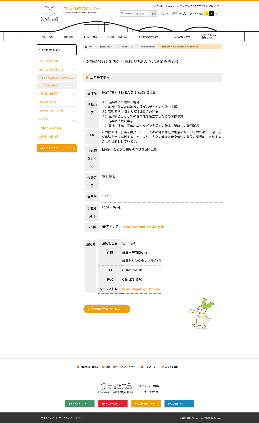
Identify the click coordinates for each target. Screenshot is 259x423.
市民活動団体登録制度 (147, 47)
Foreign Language (165, 6)
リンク (82, 417)
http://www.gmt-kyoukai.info (143, 227)
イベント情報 (90, 36)
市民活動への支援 (127, 47)
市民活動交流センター (81, 8)
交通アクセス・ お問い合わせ (209, 37)
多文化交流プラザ (181, 36)
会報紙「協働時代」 (50, 136)
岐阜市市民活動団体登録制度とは (57, 77)
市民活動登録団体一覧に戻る (104, 308)
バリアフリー (151, 366)
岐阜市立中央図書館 (117, 36)
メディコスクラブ (48, 148)
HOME (91, 47)
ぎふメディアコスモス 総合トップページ (199, 6)
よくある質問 (172, 366)
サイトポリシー (66, 417)
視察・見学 (111, 366)
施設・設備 (48, 36)
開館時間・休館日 (89, 366)
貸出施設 (68, 36)
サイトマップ (47, 417)
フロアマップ (131, 366)
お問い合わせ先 (150, 391)
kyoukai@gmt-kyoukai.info (141, 289)
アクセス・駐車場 (150, 386)
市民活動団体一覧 (49, 85)
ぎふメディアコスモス (79, 403)
